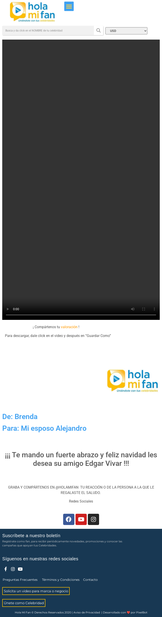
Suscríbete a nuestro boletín (31, 535)
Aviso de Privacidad (86, 612)
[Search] (98, 30)
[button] (69, 6)
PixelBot (141, 612)
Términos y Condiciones (61, 580)
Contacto (90, 580)
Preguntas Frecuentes (20, 580)
